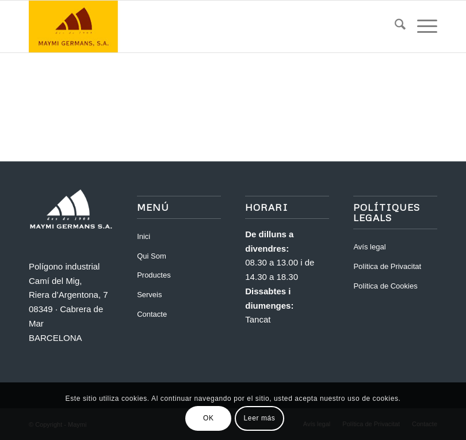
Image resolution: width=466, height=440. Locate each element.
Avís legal (369, 246)
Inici (143, 236)
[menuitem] (394, 26)
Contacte (152, 314)
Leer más (260, 418)
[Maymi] (106, 26)
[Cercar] (394, 26)
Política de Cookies (385, 286)
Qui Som (151, 256)
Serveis (149, 294)
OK (208, 418)
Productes (154, 275)
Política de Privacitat (387, 266)
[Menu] (421, 26)
